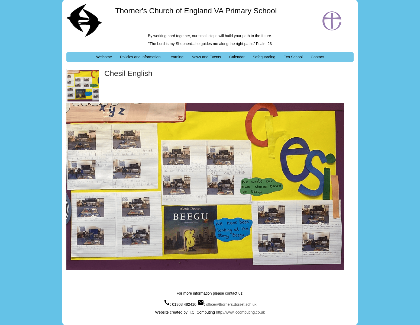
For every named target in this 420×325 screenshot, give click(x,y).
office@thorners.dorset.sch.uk (231, 304)
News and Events (206, 57)
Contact (317, 57)
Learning (176, 57)
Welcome (104, 57)
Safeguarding (264, 57)
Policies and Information (140, 57)
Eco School (293, 57)
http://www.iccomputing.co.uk (240, 312)
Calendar (237, 57)
